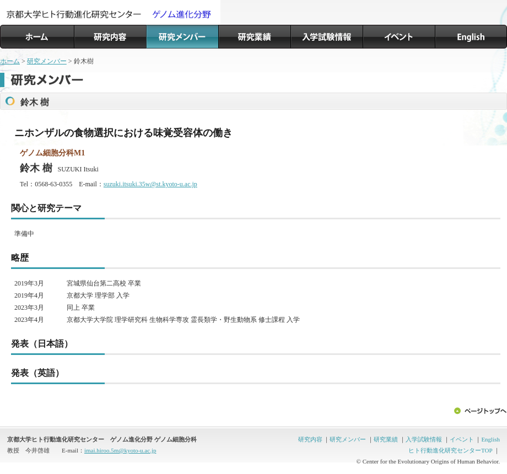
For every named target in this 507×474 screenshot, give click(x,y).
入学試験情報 (424, 439)
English (490, 439)
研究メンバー (47, 61)
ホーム (10, 61)
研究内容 (310, 439)
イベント (462, 439)
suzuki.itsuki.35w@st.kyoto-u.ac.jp (150, 184)
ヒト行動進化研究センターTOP (450, 450)
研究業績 (386, 439)
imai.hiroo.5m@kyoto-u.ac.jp (120, 450)
